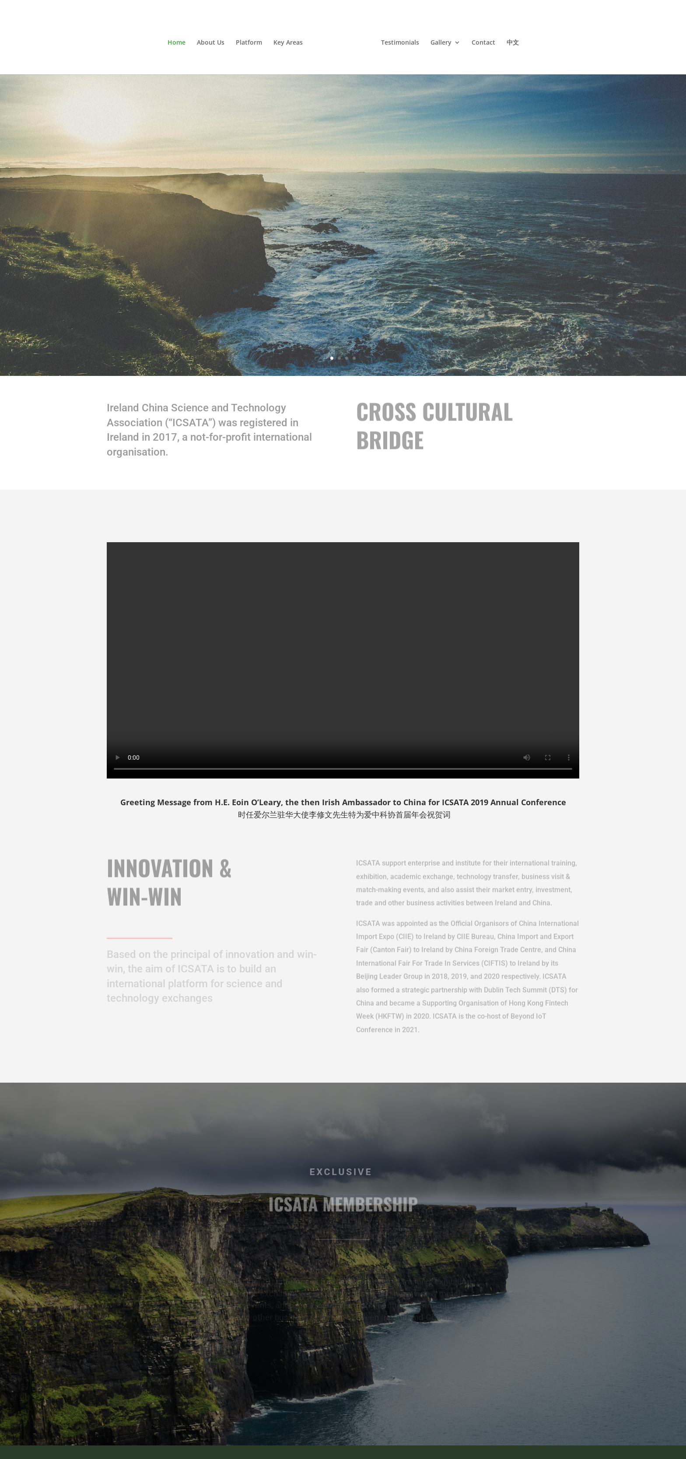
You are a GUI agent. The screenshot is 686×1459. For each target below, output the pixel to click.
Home (177, 42)
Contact (483, 42)
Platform (249, 42)
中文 (513, 42)
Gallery (441, 42)
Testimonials (400, 42)
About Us (210, 42)
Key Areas (288, 42)
